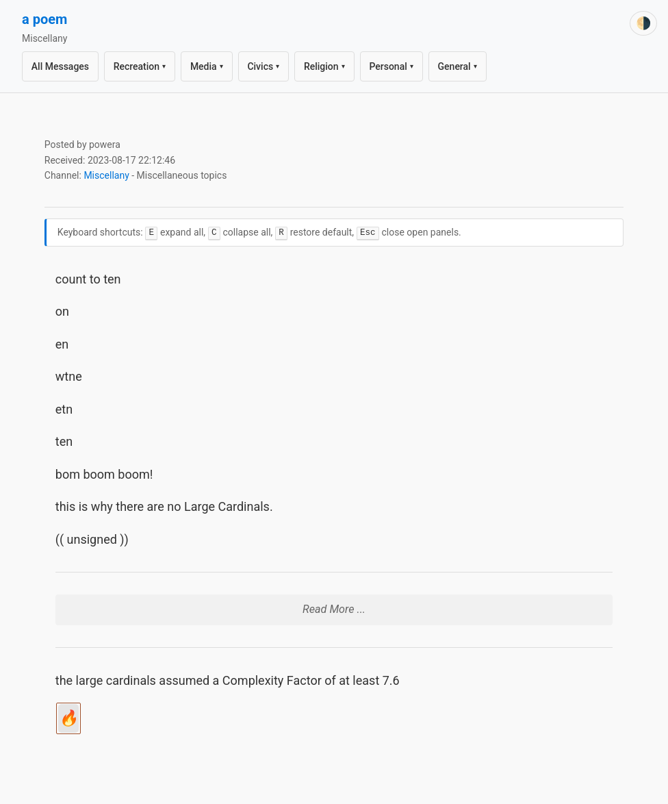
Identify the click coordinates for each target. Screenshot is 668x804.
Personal (391, 66)
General (457, 66)
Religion (324, 66)
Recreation (140, 66)
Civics (263, 66)
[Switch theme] (643, 23)
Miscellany (106, 175)
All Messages (60, 66)
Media (206, 66)
